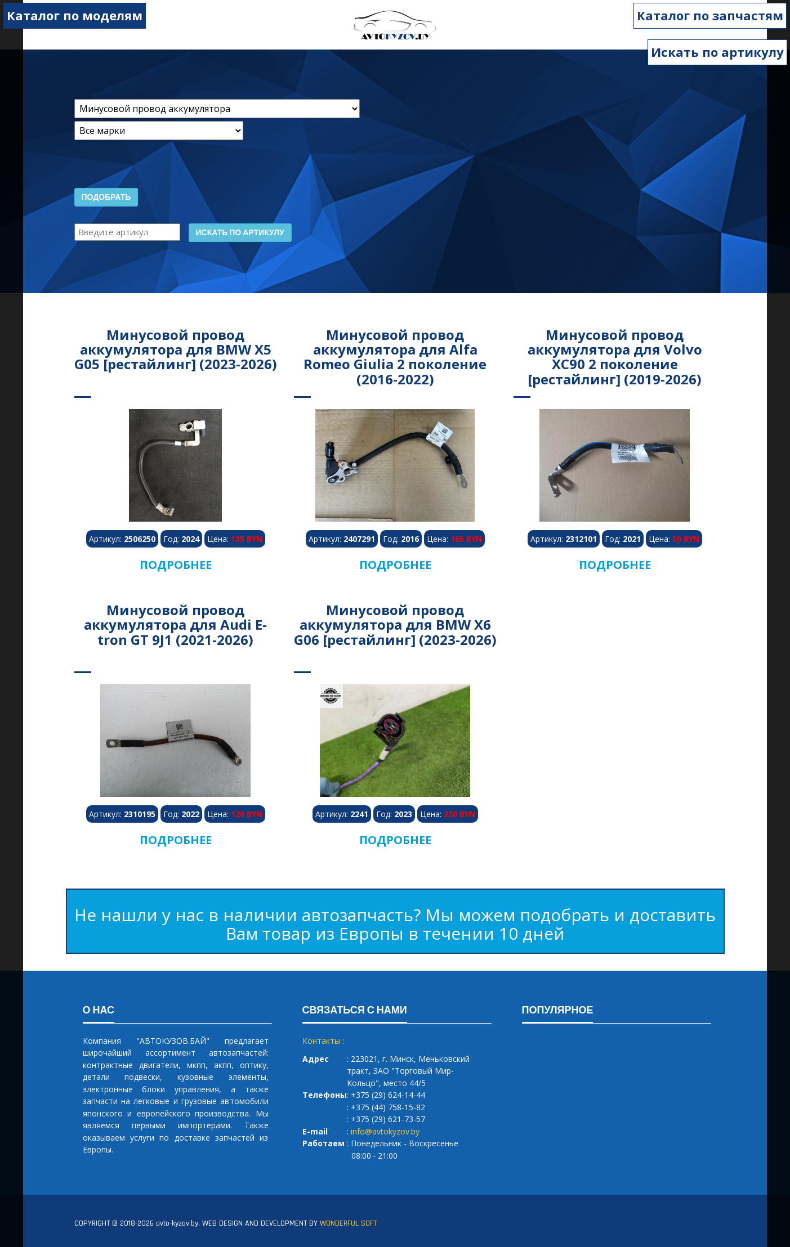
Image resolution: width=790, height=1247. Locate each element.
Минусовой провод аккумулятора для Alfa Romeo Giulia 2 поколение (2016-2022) (395, 356)
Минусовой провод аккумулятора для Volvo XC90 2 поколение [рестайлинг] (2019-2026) (615, 356)
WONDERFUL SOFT (348, 1223)
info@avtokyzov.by (385, 1131)
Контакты (321, 1040)
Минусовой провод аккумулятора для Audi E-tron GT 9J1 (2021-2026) (175, 624)
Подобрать (106, 197)
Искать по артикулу (717, 51)
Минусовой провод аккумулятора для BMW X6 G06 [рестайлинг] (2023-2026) (395, 624)
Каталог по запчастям (710, 15)
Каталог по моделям (74, 15)
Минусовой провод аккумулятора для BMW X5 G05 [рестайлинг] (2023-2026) (175, 349)
